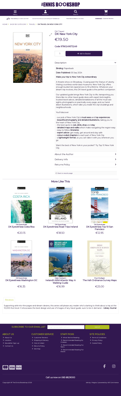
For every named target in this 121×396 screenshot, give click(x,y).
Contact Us (8, 346)
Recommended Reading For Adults (72, 350)
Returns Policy (38, 346)
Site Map (36, 349)
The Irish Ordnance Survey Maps (99, 280)
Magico (94, 382)
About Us (7, 337)
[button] (51, 35)
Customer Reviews (40, 337)
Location (7, 340)
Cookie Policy (96, 343)
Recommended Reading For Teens (72, 346)
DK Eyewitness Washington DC (21, 280)
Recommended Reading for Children (72, 341)
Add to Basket (84, 53)
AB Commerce (113, 382)
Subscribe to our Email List (29, 327)
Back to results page (65, 173)
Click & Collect (38, 343)
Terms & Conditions (98, 337)
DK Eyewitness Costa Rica (21, 227)
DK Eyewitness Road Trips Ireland (60, 227)
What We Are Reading (70, 337)
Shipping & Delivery (40, 340)
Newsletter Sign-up (11, 343)
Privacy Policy (96, 340)
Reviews (9, 300)
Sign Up (97, 327)
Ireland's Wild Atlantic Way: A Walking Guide (60, 281)
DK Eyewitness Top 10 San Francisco (99, 228)
